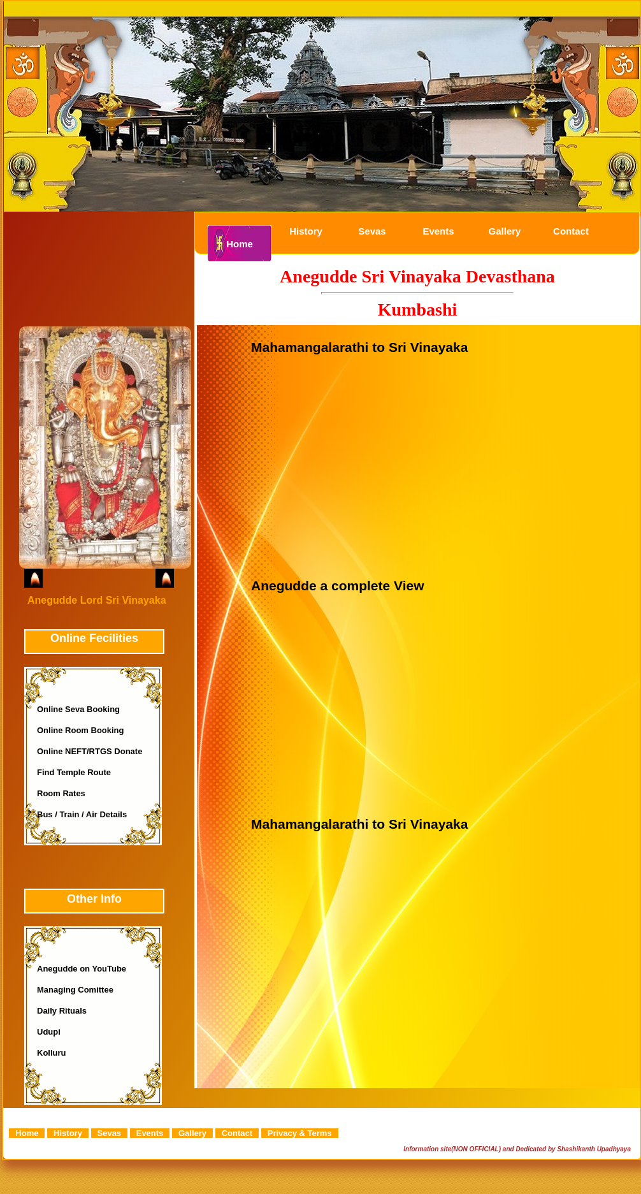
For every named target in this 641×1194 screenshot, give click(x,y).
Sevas (371, 231)
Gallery (505, 231)
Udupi (49, 1032)
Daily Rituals (62, 1011)
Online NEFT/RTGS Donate (89, 751)
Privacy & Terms (300, 1133)
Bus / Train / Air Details (82, 814)
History (305, 231)
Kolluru (51, 1053)
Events (438, 231)
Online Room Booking (80, 730)
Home (239, 243)
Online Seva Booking (78, 709)
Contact (571, 231)
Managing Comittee (75, 989)
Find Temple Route (74, 772)
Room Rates (61, 793)
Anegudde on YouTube (81, 968)
